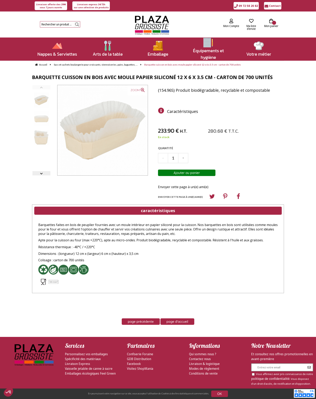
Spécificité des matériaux (83, 359)
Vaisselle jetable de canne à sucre (88, 368)
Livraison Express (77, 363)
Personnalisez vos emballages (86, 354)
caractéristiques (158, 210)
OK (219, 394)
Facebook (134, 363)
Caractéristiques (182, 111)
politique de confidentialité (270, 378)
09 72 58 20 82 (246, 6)
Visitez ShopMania (140, 368)
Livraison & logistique (204, 363)
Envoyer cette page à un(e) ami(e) (183, 187)
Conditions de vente (203, 373)
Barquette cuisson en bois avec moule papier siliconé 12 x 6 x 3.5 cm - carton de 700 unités (152, 77)
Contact (273, 6)
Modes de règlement (204, 368)
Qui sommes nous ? (202, 354)
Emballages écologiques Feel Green (90, 373)
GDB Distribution (139, 359)
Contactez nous (200, 359)
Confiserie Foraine (140, 354)
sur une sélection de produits (91, 6)
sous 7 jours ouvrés (51, 6)
